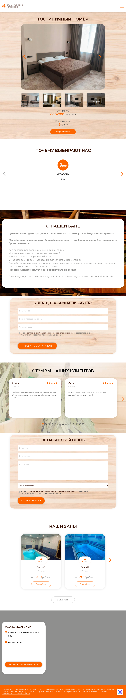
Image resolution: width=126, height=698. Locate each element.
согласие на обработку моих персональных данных (50, 333)
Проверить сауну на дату (37, 346)
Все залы (63, 599)
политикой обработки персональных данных (41, 335)
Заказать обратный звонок (23, 665)
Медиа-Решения (68, 689)
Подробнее (41, 584)
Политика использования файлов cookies (88, 692)
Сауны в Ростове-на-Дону (14, 692)
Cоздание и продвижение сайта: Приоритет (22, 689)
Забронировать (63, 132)
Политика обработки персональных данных (48, 692)
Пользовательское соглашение (16, 694)
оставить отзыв (31, 500)
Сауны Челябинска (114, 689)
